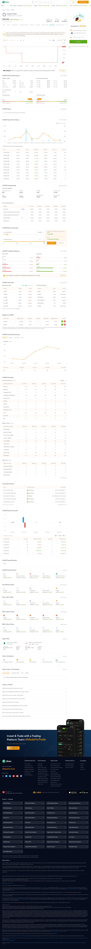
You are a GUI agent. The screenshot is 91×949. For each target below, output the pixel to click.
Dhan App (40, 763)
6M (12, 40)
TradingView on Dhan (42, 773)
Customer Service (28, 765)
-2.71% (31, 257)
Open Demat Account (55, 763)
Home (3, 9)
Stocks (8, 9)
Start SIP (61, 243)
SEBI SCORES (17, 898)
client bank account (9, 883)
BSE (51, 933)
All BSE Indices (63, 624)
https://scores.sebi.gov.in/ (24, 899)
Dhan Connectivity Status (56, 784)
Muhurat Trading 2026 (56, 776)
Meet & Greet (54, 782)
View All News (64, 109)
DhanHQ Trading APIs (42, 771)
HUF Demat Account (55, 765)
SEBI (9, 938)
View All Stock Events (62, 504)
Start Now (78, 41)
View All (65, 570)
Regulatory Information (56, 786)
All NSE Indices (63, 611)
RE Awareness (28, 773)
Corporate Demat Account (56, 767)
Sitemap (10, 799)
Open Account (83, 2)
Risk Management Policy (43, 942)
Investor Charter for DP (47, 938)
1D (4, 40)
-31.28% (65, 257)
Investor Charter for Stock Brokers (36, 938)
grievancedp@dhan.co (63, 887)
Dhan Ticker (40, 784)
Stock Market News (55, 780)
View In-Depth (63, 75)
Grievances (30, 942)
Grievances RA (35, 942)
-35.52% (31, 271)
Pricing (81, 765)
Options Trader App (42, 767)
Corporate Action (15, 673)
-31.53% (31, 268)
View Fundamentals (63, 185)
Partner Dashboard (69, 765)
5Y (17, 40)
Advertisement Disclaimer (59, 942)
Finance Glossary (54, 773)
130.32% (65, 268)
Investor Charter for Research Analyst (59, 938)
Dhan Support (28, 763)
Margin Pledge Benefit (43, 780)
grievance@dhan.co (44, 887)
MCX (56, 933)
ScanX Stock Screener (43, 782)
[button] (34, 688)
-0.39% (31, 261)
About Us (82, 763)
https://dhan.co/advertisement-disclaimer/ (59, 931)
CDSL (19, 938)
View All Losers (63, 597)
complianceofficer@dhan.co (72, 888)
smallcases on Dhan (42, 776)
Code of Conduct (69, 767)
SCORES (22, 938)
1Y (15, 40)
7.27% (65, 261)
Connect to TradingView (43, 774)
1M (9, 40)
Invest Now (52, 243)
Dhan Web (40, 765)
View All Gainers (63, 584)
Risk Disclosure (51, 942)
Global (27, 673)
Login (73, 2)
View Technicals (63, 282)
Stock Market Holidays (56, 774)
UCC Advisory (69, 938)
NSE (54, 933)
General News (6, 673)
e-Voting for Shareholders (77, 938)
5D (7, 40)
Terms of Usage (14, 942)
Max (21, 40)
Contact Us (82, 769)
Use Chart (62, 70)
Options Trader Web (42, 769)
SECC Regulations (29, 774)
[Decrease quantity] (35, 321)
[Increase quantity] (40, 321)
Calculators (53, 771)
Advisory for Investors (29, 771)
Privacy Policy (24, 942)
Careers (82, 767)
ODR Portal (27, 938)
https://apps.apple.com (6, 900)
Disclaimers (19, 942)
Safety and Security (29, 767)
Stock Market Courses (56, 778)
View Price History (63, 119)
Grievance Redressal (29, 769)
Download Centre (55, 769)
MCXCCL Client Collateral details (8, 940)
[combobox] (47, 2)
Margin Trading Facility (43, 778)
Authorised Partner (69, 763)
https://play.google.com (69, 899)
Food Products (19, 15)
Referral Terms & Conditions (70, 942)
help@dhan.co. (24, 885)
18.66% (65, 264)
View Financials (63, 477)
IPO (22, 673)
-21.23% (31, 264)
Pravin (4, 563)
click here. (12, 890)
